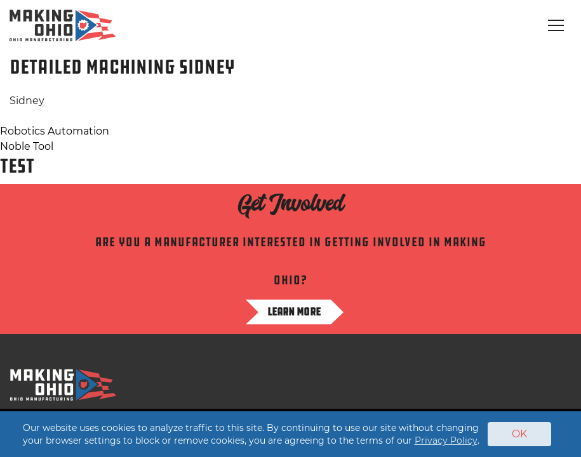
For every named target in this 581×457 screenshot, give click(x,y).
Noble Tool (26, 146)
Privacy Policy (446, 440)
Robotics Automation (54, 131)
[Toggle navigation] (555, 25)
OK (519, 434)
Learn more (294, 312)
